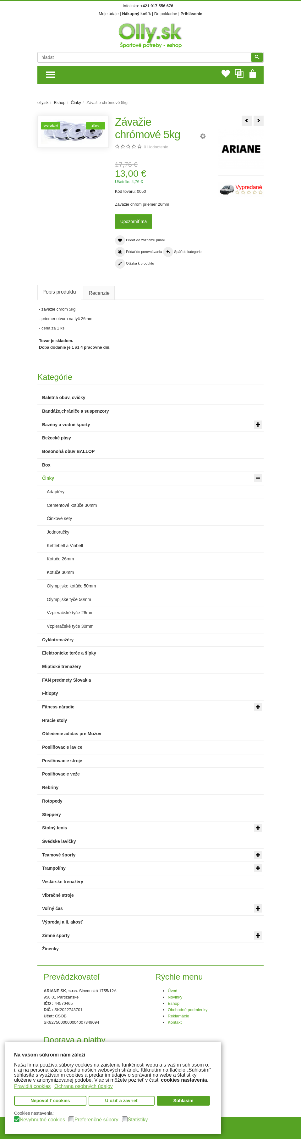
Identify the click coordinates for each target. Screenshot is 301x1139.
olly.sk (42, 102)
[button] (202, 137)
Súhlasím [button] (183, 1100)
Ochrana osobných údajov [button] (83, 1086)
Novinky (175, 997)
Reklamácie (178, 1016)
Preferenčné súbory (96, 1119)
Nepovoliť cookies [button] (50, 1100)
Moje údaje (109, 13)
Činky (76, 102)
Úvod (172, 990)
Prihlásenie (191, 13)
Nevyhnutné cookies (42, 1119)
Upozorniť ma (133, 221)
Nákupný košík (136, 13)
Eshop (59, 102)
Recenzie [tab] (99, 293)
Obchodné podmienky (187, 1009)
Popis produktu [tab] (59, 292)
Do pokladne (165, 13)
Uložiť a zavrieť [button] (121, 1100)
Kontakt (175, 1022)
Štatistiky (138, 1119)
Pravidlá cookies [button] (32, 1086)
